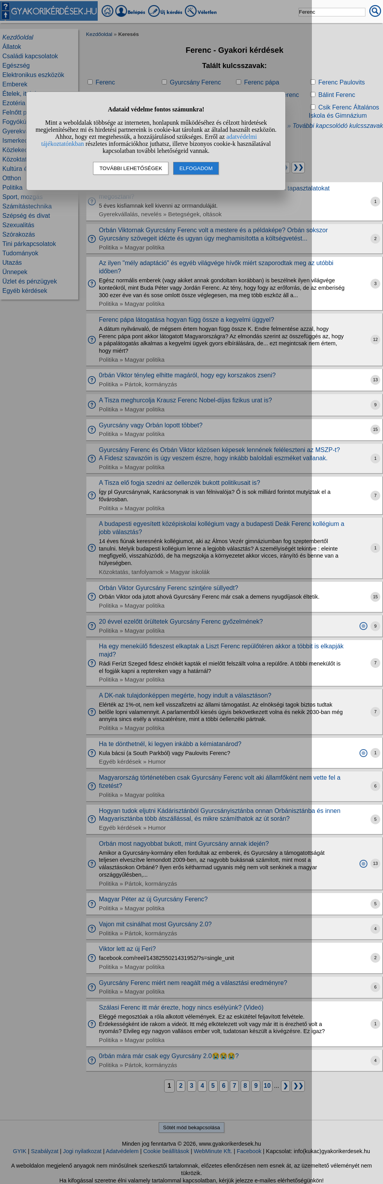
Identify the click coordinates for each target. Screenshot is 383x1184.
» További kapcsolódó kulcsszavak (335, 125)
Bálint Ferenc (336, 94)
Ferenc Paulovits (341, 82)
